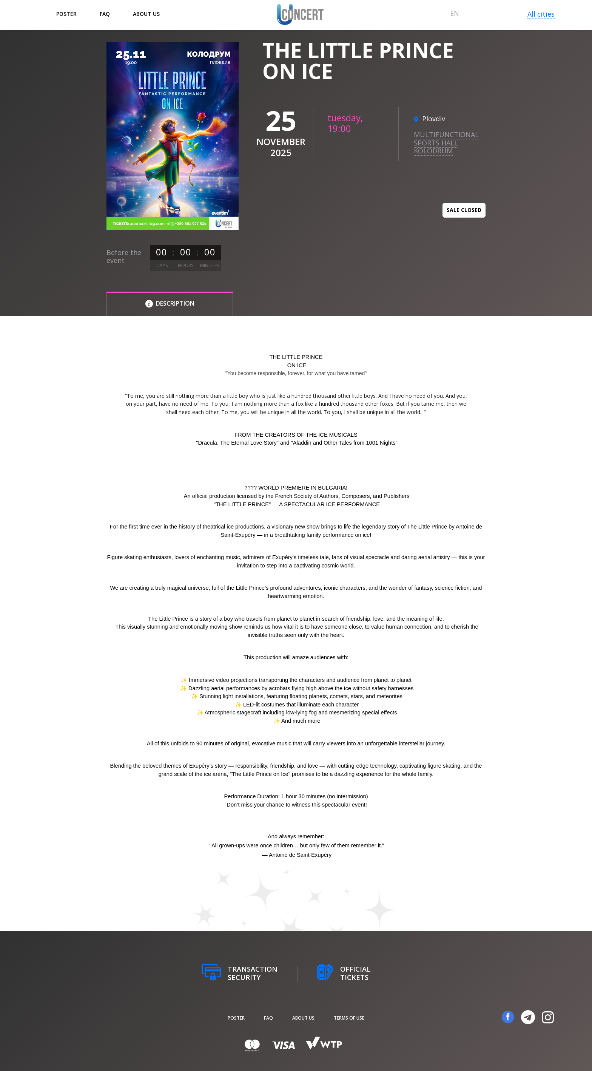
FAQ (105, 13)
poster (66, 13)
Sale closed (464, 209)
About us (146, 13)
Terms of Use (349, 1018)
